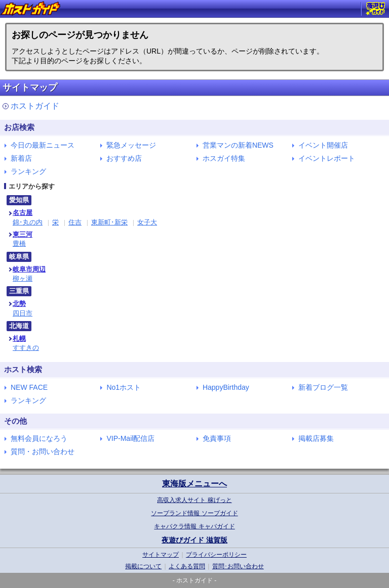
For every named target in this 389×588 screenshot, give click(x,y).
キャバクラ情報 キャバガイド (194, 526)
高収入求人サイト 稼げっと (194, 500)
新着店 (21, 158)
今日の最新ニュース (42, 145)
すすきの (26, 347)
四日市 (22, 313)
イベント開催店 (323, 145)
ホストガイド (35, 106)
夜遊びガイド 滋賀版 (194, 540)
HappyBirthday (226, 387)
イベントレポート (326, 158)
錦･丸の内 (28, 222)
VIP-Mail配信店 (130, 438)
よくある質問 (187, 566)
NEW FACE (29, 387)
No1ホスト (123, 387)
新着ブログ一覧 (323, 387)
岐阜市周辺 (29, 269)
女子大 (147, 222)
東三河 (22, 234)
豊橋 (19, 243)
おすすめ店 (124, 158)
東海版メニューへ (194, 483)
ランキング (28, 171)
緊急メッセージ (131, 145)
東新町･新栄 (109, 222)
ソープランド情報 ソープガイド (194, 513)
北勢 (19, 303)
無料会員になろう (39, 438)
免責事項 (217, 438)
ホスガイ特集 (224, 158)
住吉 (75, 222)
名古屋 (22, 212)
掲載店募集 (316, 438)
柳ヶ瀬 (22, 278)
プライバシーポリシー (216, 554)
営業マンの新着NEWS (238, 145)
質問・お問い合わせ (42, 451)
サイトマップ (160, 554)
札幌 (19, 338)
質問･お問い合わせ (238, 566)
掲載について (143, 566)
